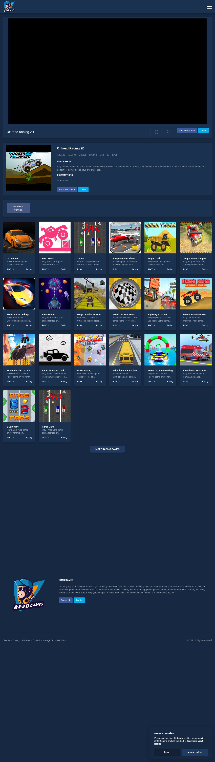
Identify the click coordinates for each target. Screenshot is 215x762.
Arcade (61, 155)
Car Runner (13, 371)
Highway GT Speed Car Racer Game (167, 428)
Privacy (16, 753)
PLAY (9, 383)
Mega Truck (154, 371)
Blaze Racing (84, 484)
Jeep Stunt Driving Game (196, 371)
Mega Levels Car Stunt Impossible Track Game (102, 428)
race (114, 155)
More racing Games (107, 562)
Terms (7, 753)
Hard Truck (48, 371)
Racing (72, 155)
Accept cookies (194, 752)
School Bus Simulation (125, 484)
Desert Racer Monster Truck (198, 428)
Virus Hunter (48, 428)
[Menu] (209, 7)
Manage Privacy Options (54, 753)
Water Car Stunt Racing (160, 484)
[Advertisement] (133, 209)
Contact (36, 753)
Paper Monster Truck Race (56, 484)
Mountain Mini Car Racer (20, 484)
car (102, 155)
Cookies (26, 753)
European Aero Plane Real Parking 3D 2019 (135, 371)
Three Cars (48, 540)
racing (93, 155)
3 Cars (80, 371)
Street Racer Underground (21, 428)
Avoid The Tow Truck (124, 428)
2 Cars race (13, 540)
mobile (82, 155)
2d (108, 155)
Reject (167, 752)
